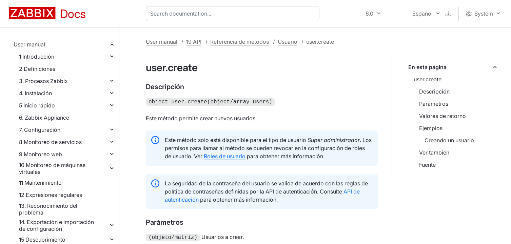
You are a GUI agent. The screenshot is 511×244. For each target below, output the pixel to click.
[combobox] (234, 13)
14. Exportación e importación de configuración (56, 225)
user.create (427, 79)
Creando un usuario (449, 140)
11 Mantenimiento (40, 182)
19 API (193, 41)
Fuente (427, 164)
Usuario (287, 41)
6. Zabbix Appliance (44, 117)
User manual (29, 44)
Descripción (434, 91)
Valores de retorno (442, 116)
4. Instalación (35, 93)
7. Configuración (39, 129)
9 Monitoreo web (40, 154)
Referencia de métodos (239, 41)
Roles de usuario (224, 155)
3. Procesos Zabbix (43, 81)
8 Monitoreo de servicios (50, 142)
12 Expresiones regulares (50, 194)
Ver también (434, 152)
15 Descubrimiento (42, 239)
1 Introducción (36, 56)
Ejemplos (431, 128)
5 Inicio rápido (37, 105)
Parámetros (433, 103)
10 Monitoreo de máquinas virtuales (52, 168)
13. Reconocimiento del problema (48, 209)
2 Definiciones (37, 68)
